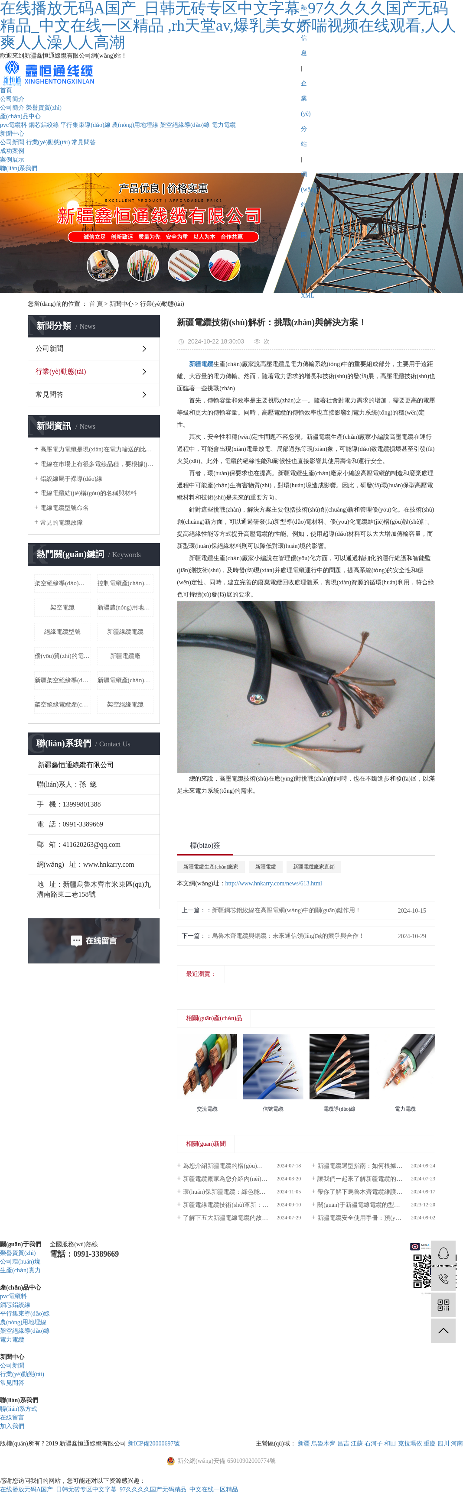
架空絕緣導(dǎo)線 (185, 125)
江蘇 (357, 1443)
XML (307, 295)
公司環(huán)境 (20, 1261)
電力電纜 (224, 125)
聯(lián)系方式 (18, 1409)
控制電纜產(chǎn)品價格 (126, 583)
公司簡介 (12, 99)
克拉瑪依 (410, 1443)
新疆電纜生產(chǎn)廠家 (210, 867)
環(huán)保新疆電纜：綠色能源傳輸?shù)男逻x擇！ (242, 1192)
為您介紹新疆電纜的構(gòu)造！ (226, 1166)
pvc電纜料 (13, 125)
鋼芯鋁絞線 (44, 125)
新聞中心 (12, 133)
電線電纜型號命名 (64, 508)
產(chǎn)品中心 (20, 116)
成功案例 (12, 151)
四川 (443, 1443)
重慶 (430, 1443)
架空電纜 (62, 607)
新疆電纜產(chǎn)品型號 (126, 680)
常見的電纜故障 (61, 522)
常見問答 (84, 142)
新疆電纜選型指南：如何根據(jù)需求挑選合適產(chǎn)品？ (376, 1166)
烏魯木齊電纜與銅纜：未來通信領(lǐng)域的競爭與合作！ (288, 936)
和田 (390, 1443)
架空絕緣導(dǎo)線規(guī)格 (63, 583)
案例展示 (12, 159)
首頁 (6, 90)
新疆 (304, 1443)
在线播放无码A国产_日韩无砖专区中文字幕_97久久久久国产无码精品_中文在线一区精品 (119, 1489)
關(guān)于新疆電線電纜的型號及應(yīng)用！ (376, 1205)
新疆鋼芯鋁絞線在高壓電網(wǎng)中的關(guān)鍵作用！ (286, 910)
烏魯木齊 (323, 1443)
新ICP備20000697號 (154, 1443)
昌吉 (343, 1443)
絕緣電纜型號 (62, 632)
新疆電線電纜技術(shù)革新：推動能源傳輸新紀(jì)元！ (242, 1205)
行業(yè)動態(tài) (48, 142)
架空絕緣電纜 (125, 704)
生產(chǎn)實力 (20, 1270)
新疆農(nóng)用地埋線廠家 (126, 607)
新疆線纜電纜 (125, 632)
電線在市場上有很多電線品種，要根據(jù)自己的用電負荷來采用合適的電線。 (96, 464)
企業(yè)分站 (306, 113)
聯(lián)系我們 (18, 168)
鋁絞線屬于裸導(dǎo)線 (71, 479)
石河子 (374, 1443)
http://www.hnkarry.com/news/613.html (273, 883)
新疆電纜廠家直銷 (314, 867)
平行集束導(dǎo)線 (85, 125)
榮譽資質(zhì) (44, 107)
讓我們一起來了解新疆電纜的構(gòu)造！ (372, 1179)
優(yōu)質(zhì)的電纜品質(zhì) (63, 656)
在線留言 (12, 1417)
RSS (306, 265)
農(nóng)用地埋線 (135, 125)
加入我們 (12, 1426)
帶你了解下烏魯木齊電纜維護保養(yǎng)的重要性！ (376, 1192)
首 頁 (96, 304)
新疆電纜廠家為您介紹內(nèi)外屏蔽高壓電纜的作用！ (242, 1179)
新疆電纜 (265, 867)
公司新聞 (12, 142)
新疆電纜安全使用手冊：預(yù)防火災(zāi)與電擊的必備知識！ (376, 1218)
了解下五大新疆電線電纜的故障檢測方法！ (240, 1218)
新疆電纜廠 (125, 656)
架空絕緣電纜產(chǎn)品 (63, 704)
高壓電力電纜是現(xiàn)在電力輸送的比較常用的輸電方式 (96, 449)
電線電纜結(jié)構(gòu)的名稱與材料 (88, 493)
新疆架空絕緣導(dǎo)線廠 (63, 680)
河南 (457, 1443)
